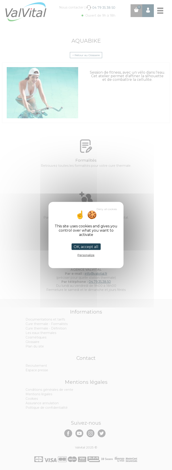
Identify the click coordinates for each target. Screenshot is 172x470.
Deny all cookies (107, 209)
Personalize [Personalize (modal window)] (86, 255)
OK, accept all (86, 247)
